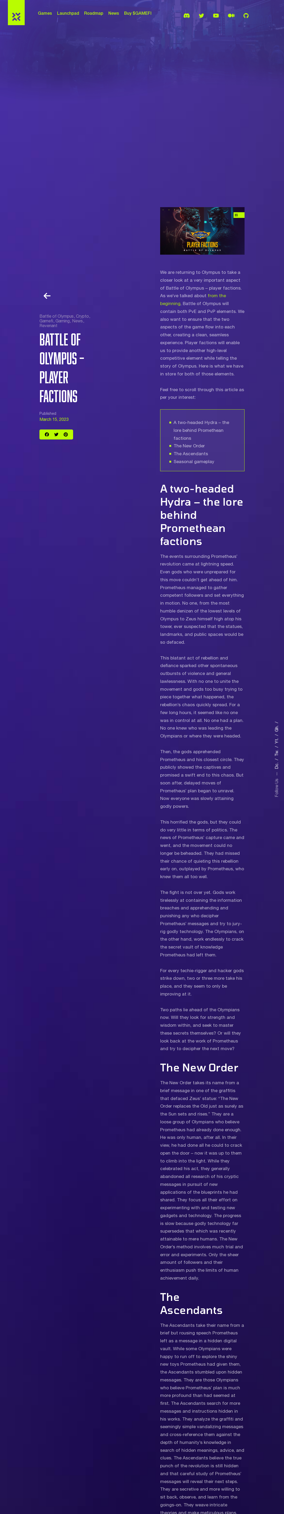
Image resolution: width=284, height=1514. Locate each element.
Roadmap (93, 13)
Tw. (276, 751)
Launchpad (68, 13)
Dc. (276, 764)
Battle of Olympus (56, 316)
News (113, 13)
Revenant (48, 325)
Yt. (276, 738)
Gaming (62, 320)
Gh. (276, 727)
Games (45, 13)
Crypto (82, 316)
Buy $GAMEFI (137, 13)
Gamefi (46, 320)
